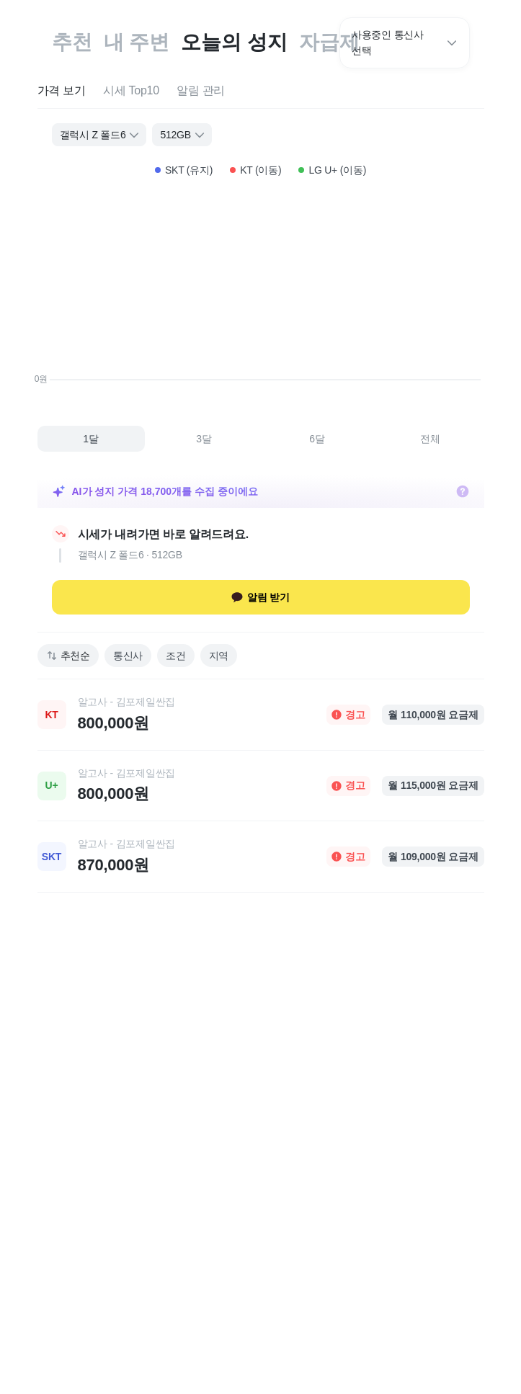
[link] (260, 714)
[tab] (61, 91)
